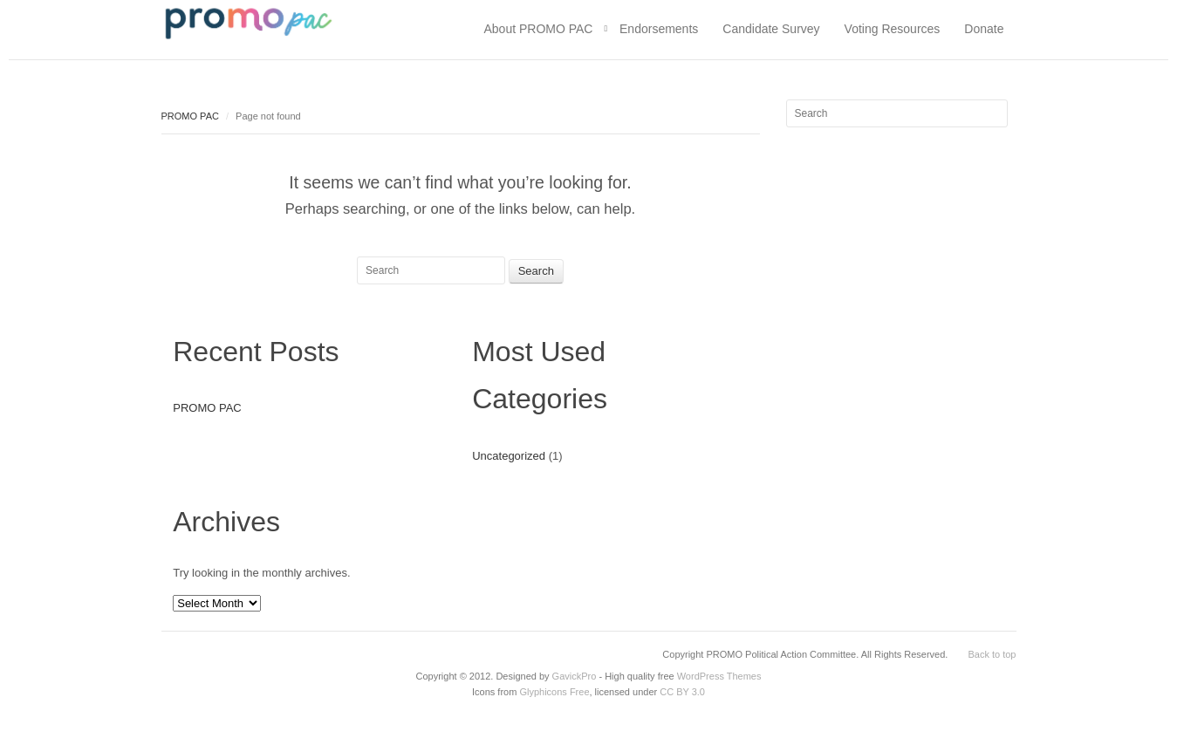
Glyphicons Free (554, 692)
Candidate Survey (770, 29)
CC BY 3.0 (682, 692)
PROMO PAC (190, 116)
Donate (983, 29)
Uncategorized (508, 455)
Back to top (992, 654)
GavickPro (574, 676)
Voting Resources (893, 29)
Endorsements (658, 29)
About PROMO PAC (537, 29)
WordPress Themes (719, 676)
